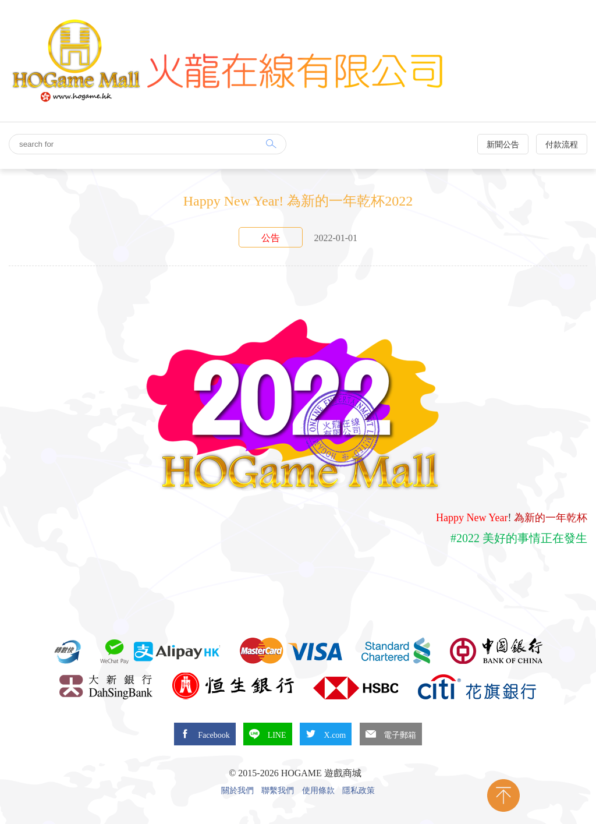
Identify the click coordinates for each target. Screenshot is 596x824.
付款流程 (561, 144)
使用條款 (318, 791)
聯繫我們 (277, 791)
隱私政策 (358, 791)
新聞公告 (503, 144)
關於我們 (237, 791)
